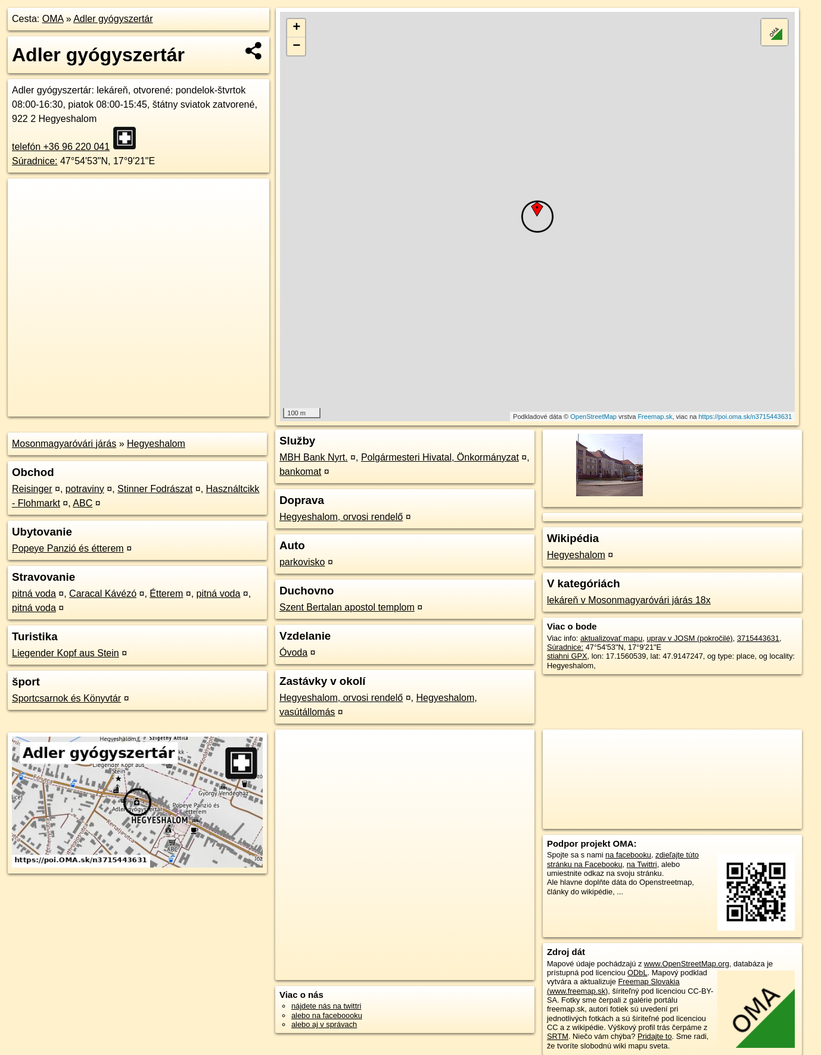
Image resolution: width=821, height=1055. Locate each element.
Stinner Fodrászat (154, 489)
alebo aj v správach (324, 1024)
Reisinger (32, 489)
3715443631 (758, 638)
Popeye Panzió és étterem (68, 548)
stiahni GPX (567, 656)
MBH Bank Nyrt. (313, 457)
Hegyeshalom (156, 444)
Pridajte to (654, 1036)
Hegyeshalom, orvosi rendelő (341, 517)
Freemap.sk (654, 416)
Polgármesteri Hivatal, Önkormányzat (440, 457)
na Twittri (642, 864)
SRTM (557, 1036)
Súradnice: (35, 161)
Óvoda (293, 652)
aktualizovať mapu (611, 638)
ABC (82, 503)
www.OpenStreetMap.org (686, 963)
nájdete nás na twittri (326, 1005)
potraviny (85, 489)
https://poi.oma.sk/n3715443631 (745, 416)
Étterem (166, 593)
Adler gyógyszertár (113, 19)
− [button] (296, 46)
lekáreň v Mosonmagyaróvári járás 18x (629, 600)
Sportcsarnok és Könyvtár (66, 698)
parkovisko (302, 562)
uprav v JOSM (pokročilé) (689, 638)
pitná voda (34, 593)
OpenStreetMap (593, 416)
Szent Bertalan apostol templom (347, 607)
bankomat (300, 472)
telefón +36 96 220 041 (61, 147)
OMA (53, 19)
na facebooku (628, 854)
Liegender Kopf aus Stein (65, 653)
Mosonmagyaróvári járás (64, 444)
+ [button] (296, 28)
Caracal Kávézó (102, 593)
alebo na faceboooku (326, 1015)
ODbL (637, 972)
